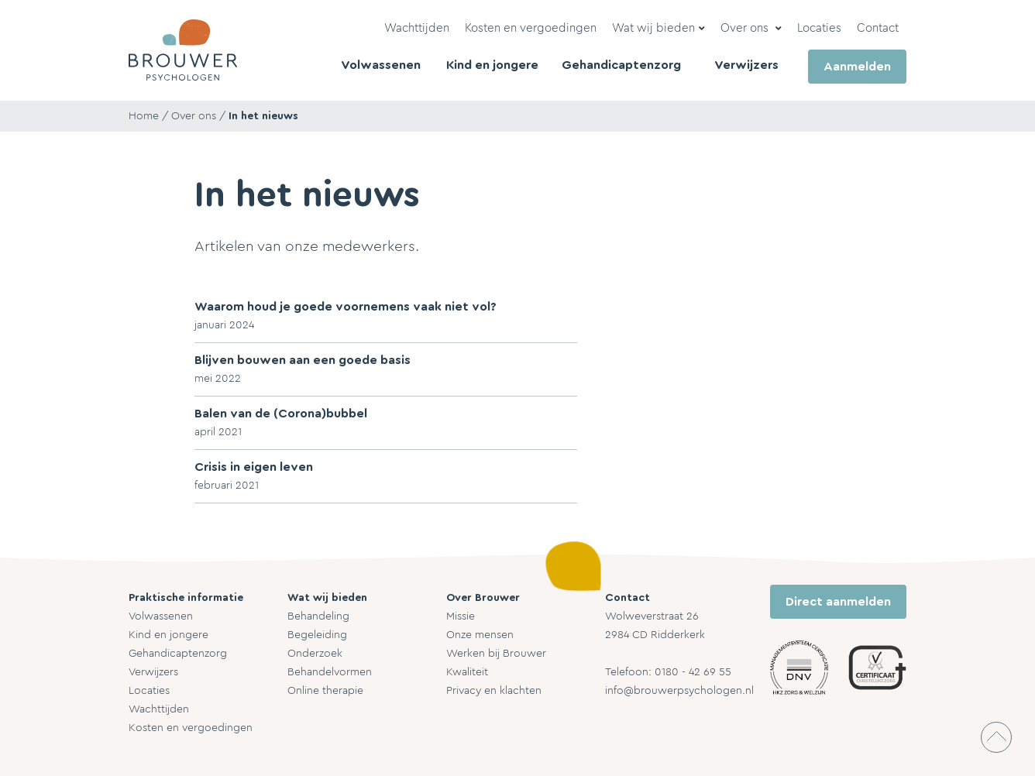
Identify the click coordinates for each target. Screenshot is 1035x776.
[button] (658, 29)
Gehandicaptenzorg (178, 653)
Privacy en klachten (494, 690)
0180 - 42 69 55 (693, 672)
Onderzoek (314, 653)
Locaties (149, 690)
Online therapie (325, 690)
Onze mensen (480, 635)
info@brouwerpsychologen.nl (679, 690)
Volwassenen (161, 616)
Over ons (193, 116)
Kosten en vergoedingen (191, 728)
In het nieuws (263, 116)
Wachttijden (159, 709)
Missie (460, 616)
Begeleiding (317, 635)
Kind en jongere (168, 635)
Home (144, 116)
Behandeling (318, 616)
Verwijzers (153, 672)
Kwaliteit (467, 672)
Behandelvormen (329, 672)
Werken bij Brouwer (496, 653)
